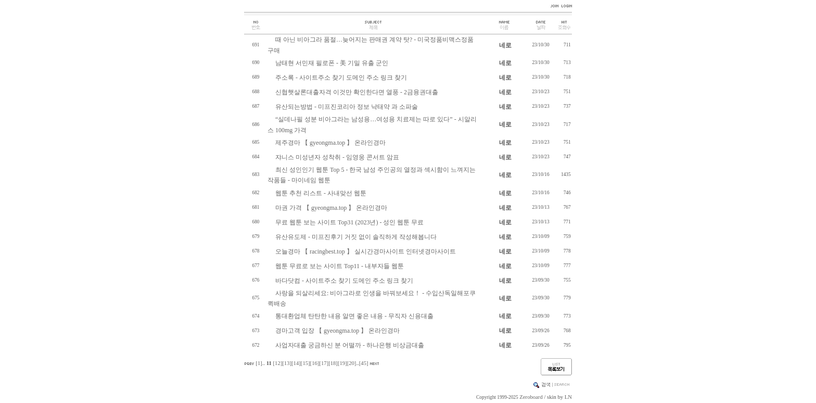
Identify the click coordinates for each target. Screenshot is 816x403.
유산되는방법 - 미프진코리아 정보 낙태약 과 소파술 (346, 106)
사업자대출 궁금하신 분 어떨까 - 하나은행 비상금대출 (349, 345)
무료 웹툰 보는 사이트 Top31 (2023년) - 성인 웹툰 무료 (349, 222)
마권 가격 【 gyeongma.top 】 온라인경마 (331, 207)
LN (568, 397)
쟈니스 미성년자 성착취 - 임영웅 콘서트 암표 (337, 157)
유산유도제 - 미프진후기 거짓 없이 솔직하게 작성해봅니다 (356, 237)
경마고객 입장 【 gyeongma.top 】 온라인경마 (337, 330)
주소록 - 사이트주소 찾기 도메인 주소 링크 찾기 (341, 77)
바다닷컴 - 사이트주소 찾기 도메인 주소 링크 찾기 (344, 280)
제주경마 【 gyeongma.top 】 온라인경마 (330, 142)
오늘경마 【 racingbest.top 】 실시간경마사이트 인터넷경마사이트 (365, 251)
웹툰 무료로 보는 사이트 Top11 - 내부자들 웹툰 (339, 266)
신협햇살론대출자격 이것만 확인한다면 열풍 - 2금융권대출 (356, 92)
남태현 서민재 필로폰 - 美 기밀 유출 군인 (331, 63)
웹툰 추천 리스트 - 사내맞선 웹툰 (320, 193)
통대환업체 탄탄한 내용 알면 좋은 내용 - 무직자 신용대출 (354, 316)
